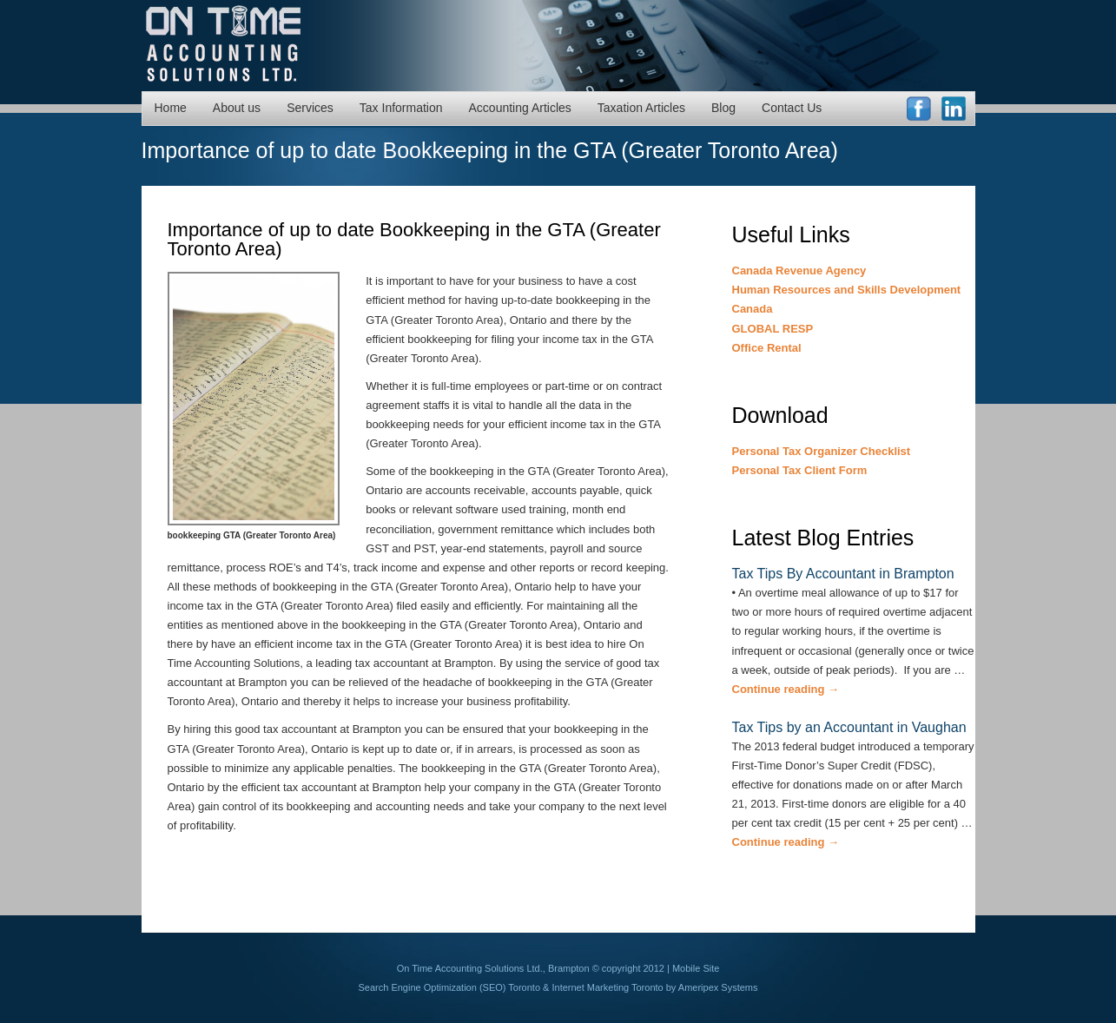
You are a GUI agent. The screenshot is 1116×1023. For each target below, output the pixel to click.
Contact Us (792, 108)
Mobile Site (695, 968)
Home (171, 108)
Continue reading (786, 689)
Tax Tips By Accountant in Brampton (843, 573)
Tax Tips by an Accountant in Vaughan (849, 727)
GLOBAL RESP (773, 328)
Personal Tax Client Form (800, 470)
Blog (723, 108)
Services (310, 108)
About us (237, 108)
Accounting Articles (520, 108)
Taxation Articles (641, 108)
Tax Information (401, 108)
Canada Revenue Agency (799, 270)
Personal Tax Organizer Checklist (821, 451)
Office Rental (767, 347)
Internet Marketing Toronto (607, 987)
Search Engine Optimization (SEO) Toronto (450, 987)
